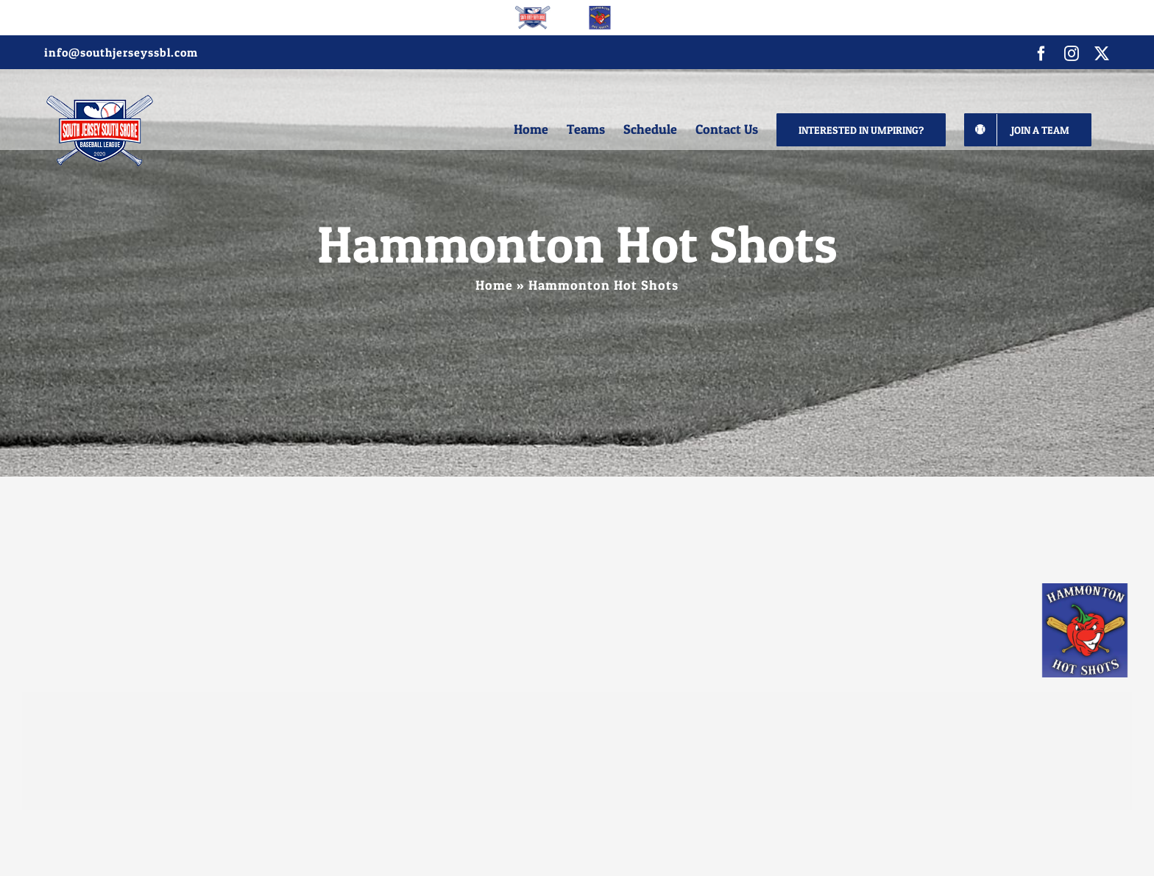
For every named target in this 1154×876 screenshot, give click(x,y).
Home (494, 285)
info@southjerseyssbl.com (121, 52)
